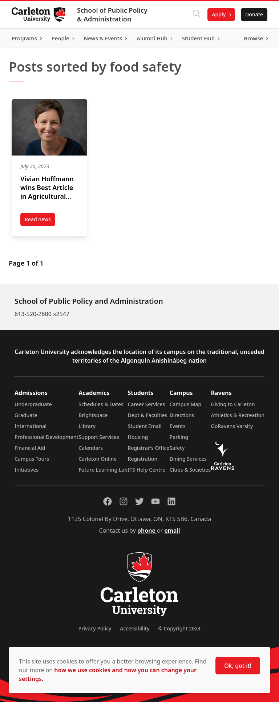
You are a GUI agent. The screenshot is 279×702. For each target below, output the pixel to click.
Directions (182, 415)
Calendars (90, 447)
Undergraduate (33, 404)
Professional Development (46, 436)
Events (178, 426)
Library (87, 426)
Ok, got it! (237, 666)
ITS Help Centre (147, 469)
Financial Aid (30, 447)
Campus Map (186, 404)
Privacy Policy (94, 628)
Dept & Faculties (147, 415)
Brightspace (93, 415)
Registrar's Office (149, 447)
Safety (177, 447)
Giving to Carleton (233, 404)
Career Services (146, 404)
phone (147, 530)
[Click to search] (196, 14)
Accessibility (134, 628)
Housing (138, 436)
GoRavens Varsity (232, 426)
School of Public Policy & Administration (112, 14)
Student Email (145, 426)
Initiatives (27, 469)
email (172, 530)
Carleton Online (97, 458)
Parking (179, 436)
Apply (219, 14)
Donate (254, 14)
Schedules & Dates (101, 404)
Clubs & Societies (190, 469)
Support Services (98, 436)
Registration (143, 458)
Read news (40, 221)
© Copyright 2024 (179, 628)
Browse (253, 38)
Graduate (26, 415)
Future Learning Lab (103, 469)
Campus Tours (32, 458)
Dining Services (188, 458)
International (30, 426)
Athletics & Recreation (237, 415)
